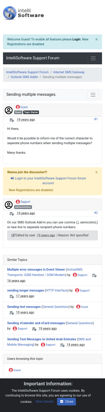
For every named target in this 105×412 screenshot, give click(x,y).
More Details (45, 401)
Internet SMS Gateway (69, 72)
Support (23, 202)
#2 (96, 213)
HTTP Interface (56, 290)
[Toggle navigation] (93, 58)
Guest (22, 107)
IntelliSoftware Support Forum (32, 58)
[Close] (96, 39)
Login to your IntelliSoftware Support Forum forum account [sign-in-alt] (48, 180)
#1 (96, 119)
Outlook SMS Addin (24, 77)
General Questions (55, 307)
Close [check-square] (66, 401)
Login (76, 39)
